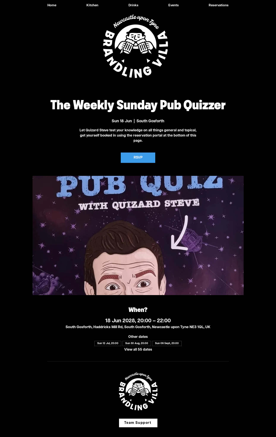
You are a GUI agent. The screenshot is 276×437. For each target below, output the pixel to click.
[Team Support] (138, 423)
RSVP (138, 157)
